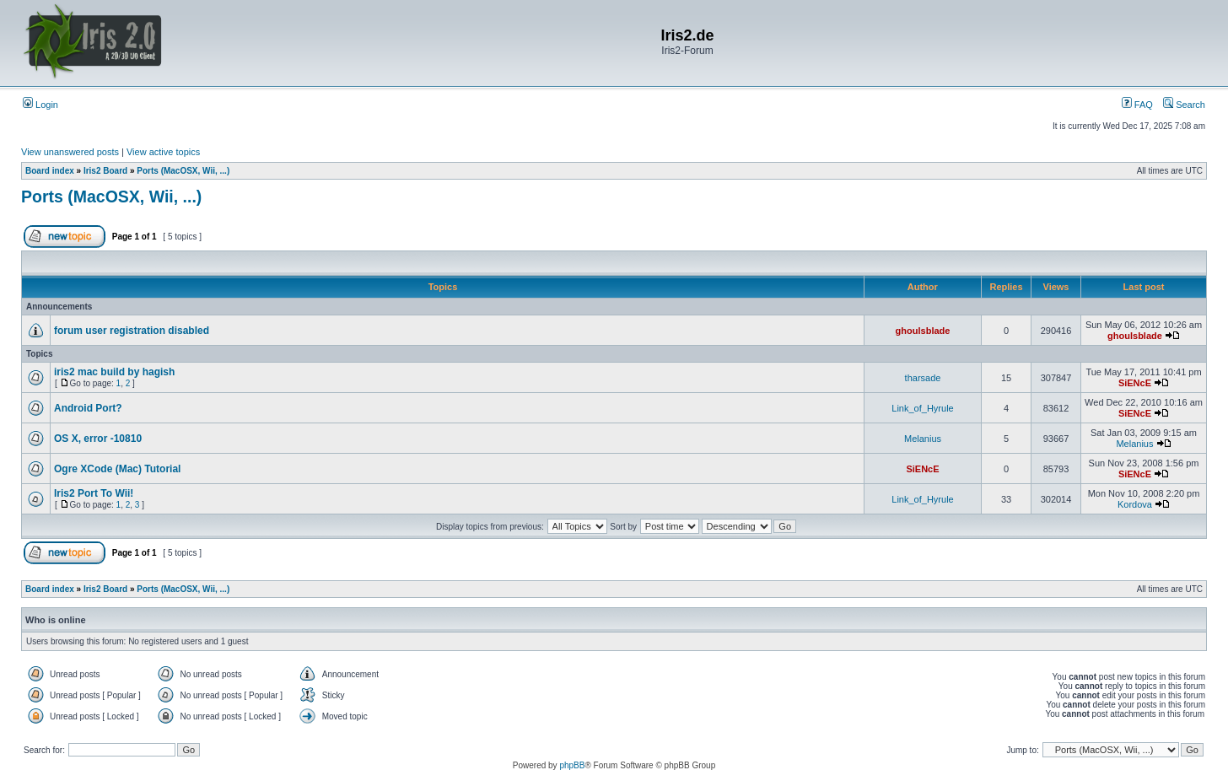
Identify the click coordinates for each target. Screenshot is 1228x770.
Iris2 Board (105, 170)
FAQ (1137, 105)
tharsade (923, 378)
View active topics (163, 152)
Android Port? (88, 408)
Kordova (1135, 504)
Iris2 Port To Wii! (93, 493)
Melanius (922, 438)
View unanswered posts (70, 152)
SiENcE (1134, 383)
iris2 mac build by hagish (114, 372)
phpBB (571, 765)
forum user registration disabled (131, 331)
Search (1184, 105)
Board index (49, 170)
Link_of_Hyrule (922, 408)
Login (40, 105)
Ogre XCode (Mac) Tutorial (117, 469)
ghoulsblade (923, 331)
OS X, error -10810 (98, 438)
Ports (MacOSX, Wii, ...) (183, 170)
